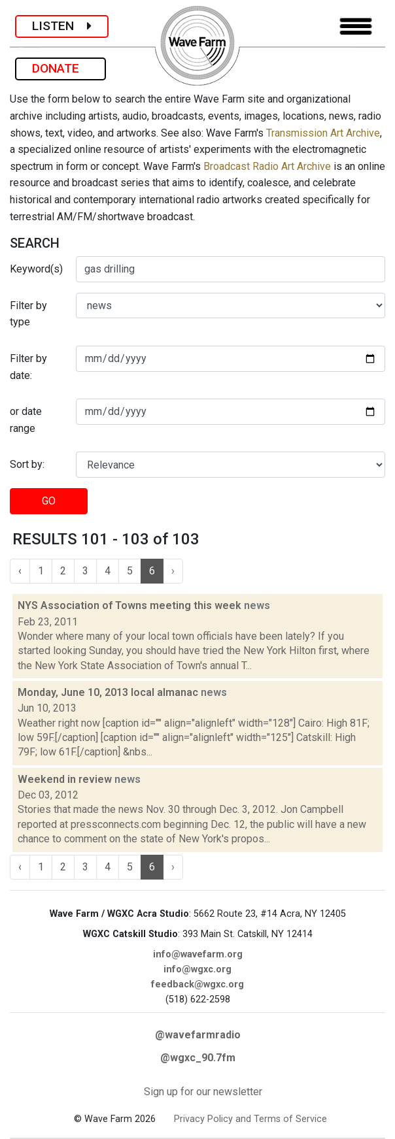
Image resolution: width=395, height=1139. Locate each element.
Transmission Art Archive (323, 133)
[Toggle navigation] (356, 26)
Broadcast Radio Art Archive (267, 166)
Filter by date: (28, 367)
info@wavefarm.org (198, 954)
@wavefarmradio (198, 1035)
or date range (26, 420)
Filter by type (28, 314)
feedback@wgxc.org (197, 984)
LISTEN (62, 25)
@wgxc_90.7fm (197, 1057)
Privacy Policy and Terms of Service (250, 1119)
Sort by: (27, 464)
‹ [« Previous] (20, 571)
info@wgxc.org (197, 969)
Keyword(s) (36, 269)
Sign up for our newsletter (203, 1091)
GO (49, 501)
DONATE (60, 68)
